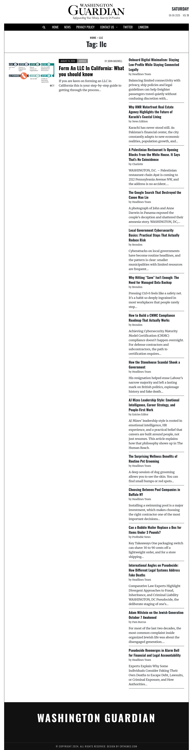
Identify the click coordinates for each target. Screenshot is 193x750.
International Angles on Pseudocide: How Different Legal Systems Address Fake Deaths (154, 570)
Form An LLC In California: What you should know (91, 71)
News (67, 27)
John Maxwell (115, 61)
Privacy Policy (85, 27)
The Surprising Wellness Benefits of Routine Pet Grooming (153, 459)
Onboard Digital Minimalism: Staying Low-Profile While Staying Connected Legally (154, 64)
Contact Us (107, 27)
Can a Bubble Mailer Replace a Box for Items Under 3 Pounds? (155, 530)
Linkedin (143, 27)
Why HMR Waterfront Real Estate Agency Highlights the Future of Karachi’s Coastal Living (151, 111)
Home (55, 27)
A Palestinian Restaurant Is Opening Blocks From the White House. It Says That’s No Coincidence (154, 154)
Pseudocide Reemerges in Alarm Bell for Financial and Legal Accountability (155, 653)
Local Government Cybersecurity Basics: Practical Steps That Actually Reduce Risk (154, 235)
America (82, 60)
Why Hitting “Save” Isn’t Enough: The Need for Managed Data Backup (154, 280)
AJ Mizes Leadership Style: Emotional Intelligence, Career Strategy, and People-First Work (154, 404)
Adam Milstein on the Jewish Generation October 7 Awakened (156, 615)
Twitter (128, 27)
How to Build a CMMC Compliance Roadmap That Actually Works (152, 318)
